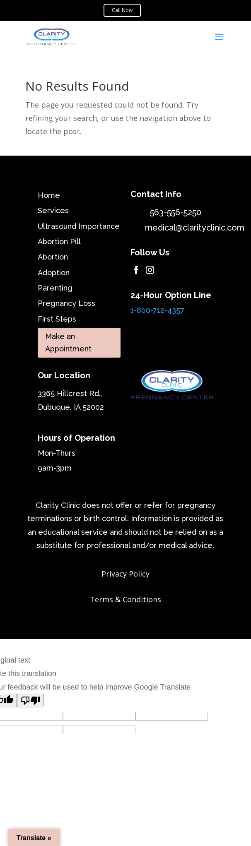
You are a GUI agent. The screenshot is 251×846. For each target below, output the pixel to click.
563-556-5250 (175, 212)
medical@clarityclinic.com (194, 228)
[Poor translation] (30, 700)
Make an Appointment (68, 342)
